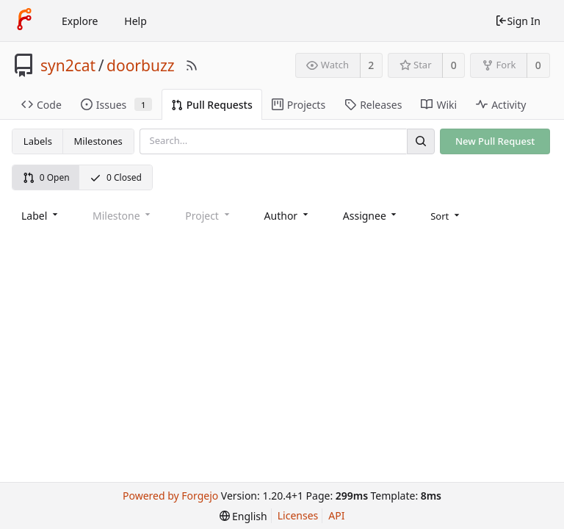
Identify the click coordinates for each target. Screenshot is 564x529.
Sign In (517, 21)
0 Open (46, 177)
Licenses (298, 515)
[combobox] (41, 216)
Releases (373, 105)
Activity (501, 105)
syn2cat (67, 65)
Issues (116, 105)
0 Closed (116, 177)
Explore (80, 21)
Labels (38, 141)
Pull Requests (212, 105)
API (336, 515)
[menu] (446, 216)
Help (135, 21)
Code (41, 105)
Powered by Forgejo (170, 496)
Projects (298, 105)
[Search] (421, 141)
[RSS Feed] (191, 65)
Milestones (98, 141)
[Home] (24, 20)
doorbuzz (140, 65)
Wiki (439, 105)
